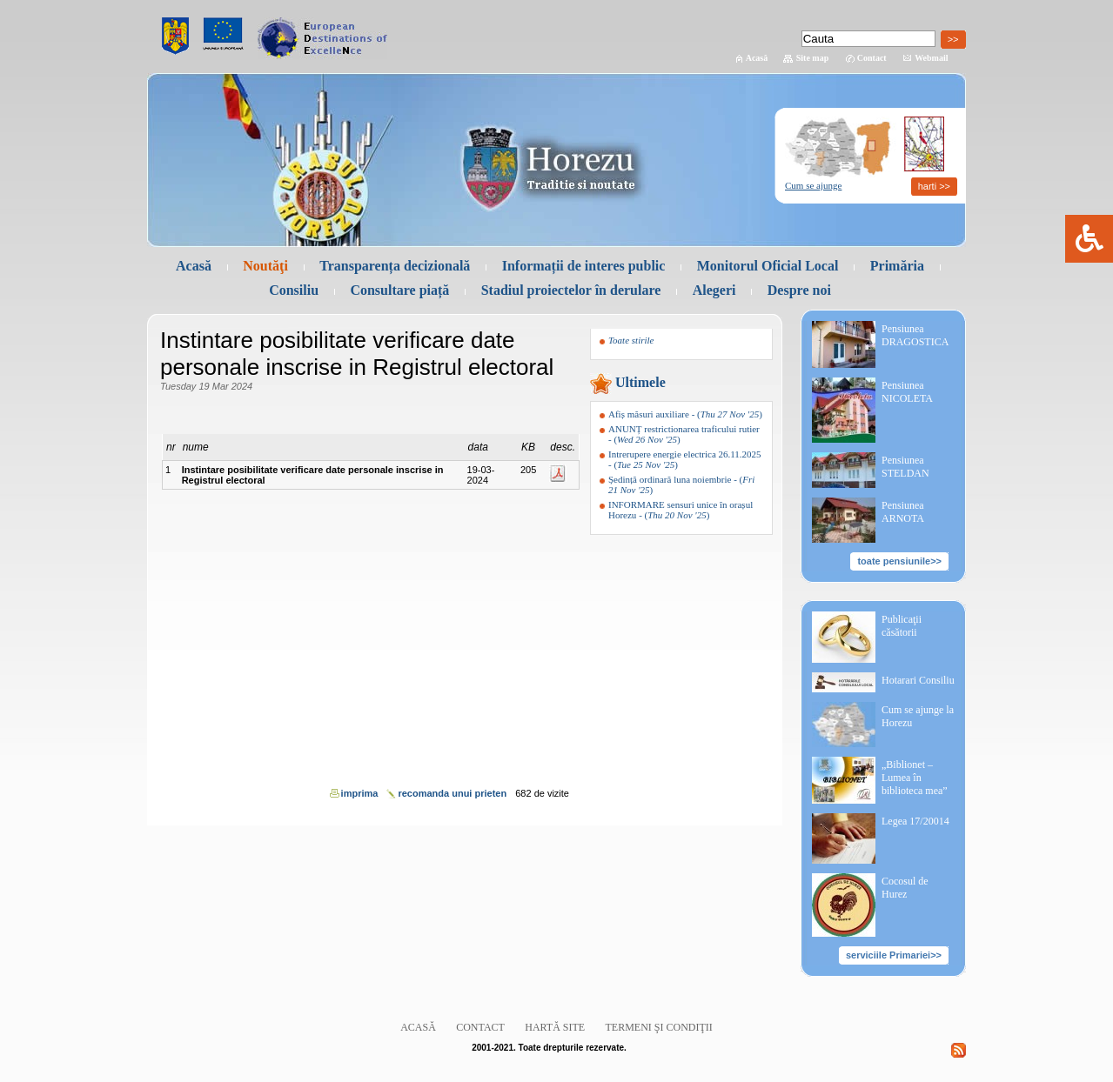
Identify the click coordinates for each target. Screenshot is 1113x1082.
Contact (872, 58)
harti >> (934, 186)
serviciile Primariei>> (894, 955)
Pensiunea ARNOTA (903, 511)
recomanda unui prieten (452, 793)
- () (685, 414)
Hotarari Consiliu (918, 680)
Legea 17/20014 (915, 821)
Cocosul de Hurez (905, 887)
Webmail (931, 58)
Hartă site (555, 1027)
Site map (812, 58)
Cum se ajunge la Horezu (918, 716)
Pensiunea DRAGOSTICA (915, 335)
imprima (360, 793)
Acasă (757, 58)
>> (953, 39)
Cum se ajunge (813, 185)
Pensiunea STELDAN (905, 466)
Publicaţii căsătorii (902, 625)
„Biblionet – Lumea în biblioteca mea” (915, 777)
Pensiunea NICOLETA (907, 391)
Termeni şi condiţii (659, 1027)
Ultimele (640, 382)
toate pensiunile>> (899, 561)
